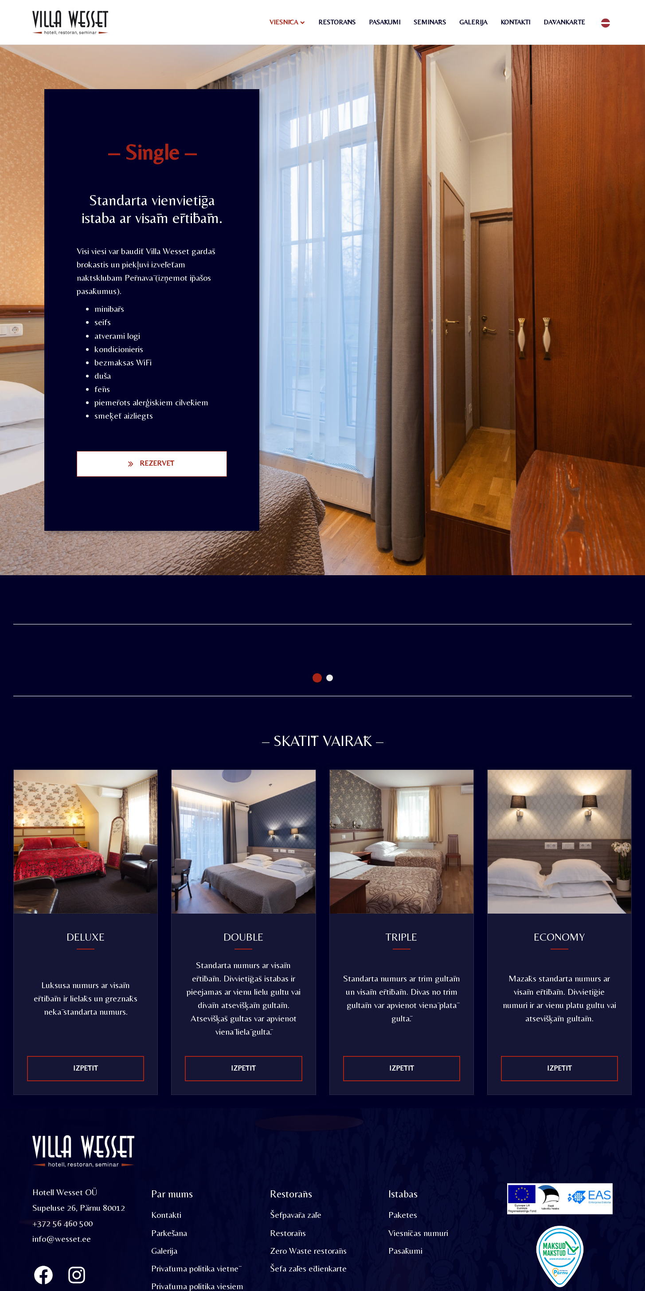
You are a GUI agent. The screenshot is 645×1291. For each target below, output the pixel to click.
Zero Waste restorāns (308, 1250)
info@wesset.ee (61, 1238)
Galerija (473, 22)
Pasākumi (384, 22)
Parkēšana (169, 1233)
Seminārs (430, 22)
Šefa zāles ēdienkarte (308, 1268)
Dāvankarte (564, 22)
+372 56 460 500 (62, 1223)
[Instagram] (77, 1275)
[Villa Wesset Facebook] (43, 1275)
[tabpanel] (90, 642)
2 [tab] (329, 678)
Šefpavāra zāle (295, 1215)
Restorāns (337, 22)
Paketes (403, 1215)
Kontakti (515, 22)
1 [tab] (317, 678)
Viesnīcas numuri (418, 1233)
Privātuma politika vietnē (195, 1268)
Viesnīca (284, 22)
